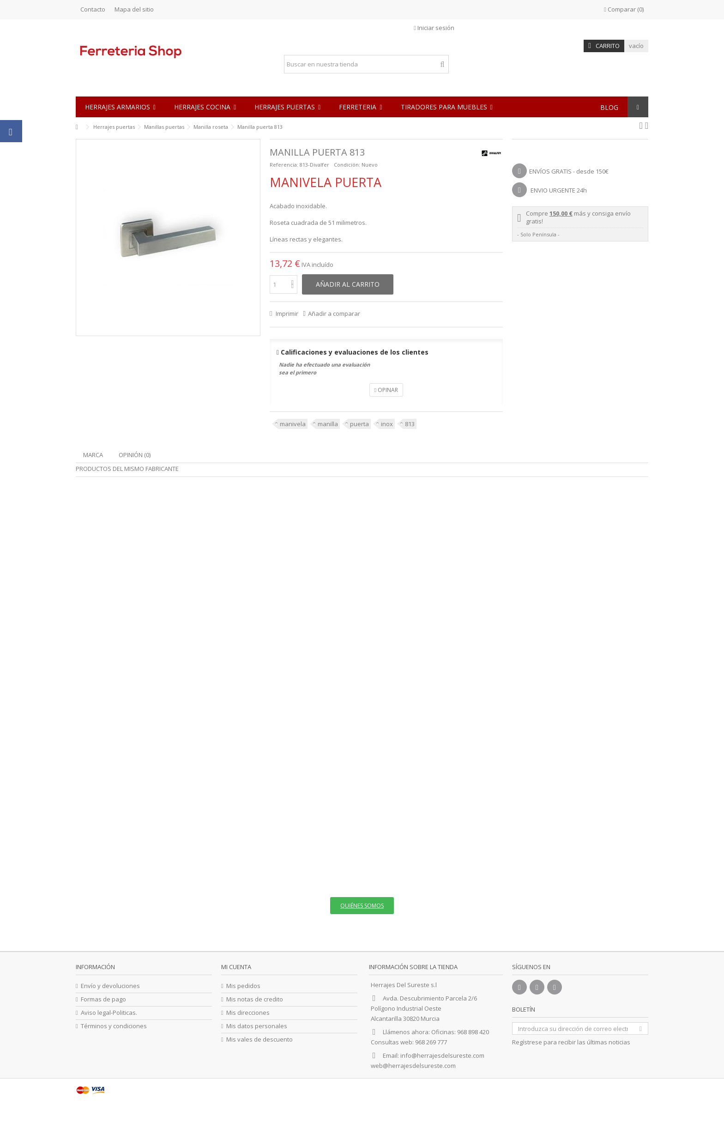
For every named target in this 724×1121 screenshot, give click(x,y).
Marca (93, 455)
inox (387, 424)
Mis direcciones (248, 1013)
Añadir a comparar (334, 313)
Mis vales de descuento (259, 1039)
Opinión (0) (135, 455)
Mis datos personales (256, 1026)
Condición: (347, 164)
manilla (328, 424)
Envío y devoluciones (110, 986)
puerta (359, 424)
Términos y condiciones (114, 1026)
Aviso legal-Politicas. (109, 1013)
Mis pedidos (243, 986)
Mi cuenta (236, 967)
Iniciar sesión (434, 28)
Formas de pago (103, 999)
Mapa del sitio (134, 9)
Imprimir (286, 313)
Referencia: (284, 164)
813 (410, 424)
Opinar (386, 390)
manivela (293, 424)
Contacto (92, 9)
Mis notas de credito (254, 999)
